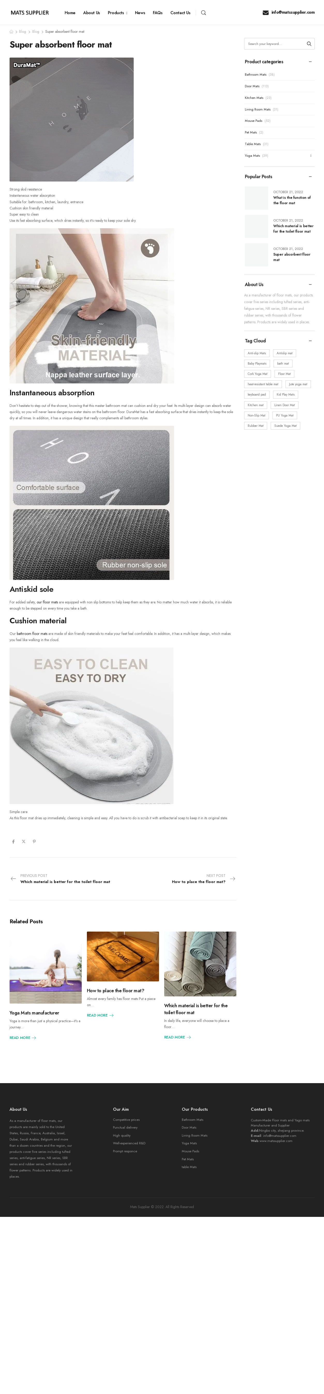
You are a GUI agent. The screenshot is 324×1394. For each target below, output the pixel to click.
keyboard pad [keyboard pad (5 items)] (257, 394)
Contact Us (180, 13)
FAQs (157, 13)
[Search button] (309, 44)
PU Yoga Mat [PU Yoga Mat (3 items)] (284, 415)
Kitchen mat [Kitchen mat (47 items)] (255, 405)
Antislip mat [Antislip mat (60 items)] (284, 353)
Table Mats (253, 143)
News (140, 13)
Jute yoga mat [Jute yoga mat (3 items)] (298, 384)
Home (70, 13)
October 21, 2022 (288, 192)
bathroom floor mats (32, 633)
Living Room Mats (257, 109)
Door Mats (252, 86)
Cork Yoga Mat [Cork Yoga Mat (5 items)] (257, 374)
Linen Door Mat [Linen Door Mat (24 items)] (284, 405)
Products (116, 13)
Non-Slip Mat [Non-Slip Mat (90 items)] (256, 415)
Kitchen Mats (254, 97)
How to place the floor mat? (115, 990)
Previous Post (60, 879)
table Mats (189, 1166)
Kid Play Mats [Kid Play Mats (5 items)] (286, 394)
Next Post (204, 879)
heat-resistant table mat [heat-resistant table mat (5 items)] (263, 384)
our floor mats (47, 602)
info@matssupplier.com (289, 12)
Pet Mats (251, 132)
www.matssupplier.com (276, 1140)
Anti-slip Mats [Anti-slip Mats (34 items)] (257, 353)
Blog (22, 31)
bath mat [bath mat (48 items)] (283, 363)
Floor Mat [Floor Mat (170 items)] (284, 374)
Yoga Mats (252, 155)
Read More (23, 1038)
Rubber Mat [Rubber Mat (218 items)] (255, 425)
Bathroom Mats (255, 74)
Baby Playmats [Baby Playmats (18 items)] (257, 363)
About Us (91, 13)
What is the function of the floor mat (292, 200)
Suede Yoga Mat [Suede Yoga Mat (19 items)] (285, 425)
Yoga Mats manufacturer (34, 1013)
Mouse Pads (253, 120)
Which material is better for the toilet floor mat (293, 228)
